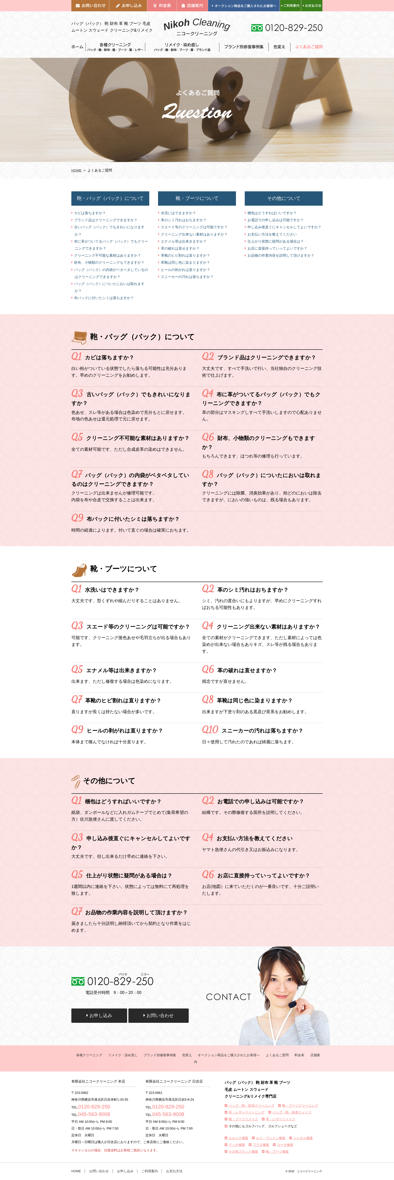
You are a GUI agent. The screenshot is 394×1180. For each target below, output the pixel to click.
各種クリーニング (89, 1055)
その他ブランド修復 (243, 1151)
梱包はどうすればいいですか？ (272, 213)
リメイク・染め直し (123, 1055)
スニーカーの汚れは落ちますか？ (187, 277)
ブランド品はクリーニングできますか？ (105, 220)
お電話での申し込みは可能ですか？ (276, 220)
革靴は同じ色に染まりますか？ (185, 262)
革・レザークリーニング (247, 1112)
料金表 (299, 1055)
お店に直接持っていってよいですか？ (277, 248)
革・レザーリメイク (280, 1119)
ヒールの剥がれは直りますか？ (185, 270)
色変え (187, 1055)
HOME (76, 170)
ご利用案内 (149, 1171)
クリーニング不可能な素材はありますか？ (107, 255)
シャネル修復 (303, 1138)
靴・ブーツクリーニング (300, 1105)
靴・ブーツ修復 (277, 1151)
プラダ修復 (261, 1145)
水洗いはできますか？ (178, 213)
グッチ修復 (237, 1145)
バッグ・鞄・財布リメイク (292, 1112)
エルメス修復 (238, 1138)
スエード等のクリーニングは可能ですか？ (194, 227)
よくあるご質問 (277, 1055)
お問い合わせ (158, 1015)
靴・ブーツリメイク (243, 1119)
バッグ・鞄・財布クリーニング (251, 1105)
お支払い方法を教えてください (272, 234)
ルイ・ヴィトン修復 (270, 1138)
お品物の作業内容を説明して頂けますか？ (281, 255)
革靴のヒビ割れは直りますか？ (185, 255)
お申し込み (99, 1015)
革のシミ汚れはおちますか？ (184, 220)
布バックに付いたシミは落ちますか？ (104, 298)
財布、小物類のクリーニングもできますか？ (109, 262)
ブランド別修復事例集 (159, 1055)
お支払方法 (174, 1171)
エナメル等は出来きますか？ (184, 241)
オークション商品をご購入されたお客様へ (229, 1055)
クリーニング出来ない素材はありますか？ (194, 234)
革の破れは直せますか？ (180, 248)
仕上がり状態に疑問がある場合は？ (276, 241)
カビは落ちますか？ (90, 213)
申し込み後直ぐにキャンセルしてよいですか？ (284, 227)
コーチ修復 (285, 1145)
